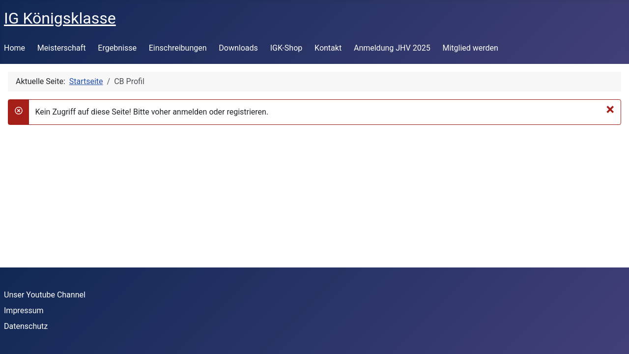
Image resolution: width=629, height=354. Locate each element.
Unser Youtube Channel (45, 294)
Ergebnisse (117, 48)
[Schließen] (610, 109)
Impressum (24, 310)
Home (14, 48)
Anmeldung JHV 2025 (392, 48)
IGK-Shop (286, 48)
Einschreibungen (178, 48)
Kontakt (328, 48)
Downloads (238, 48)
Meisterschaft (61, 48)
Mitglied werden (470, 48)
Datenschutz (26, 326)
